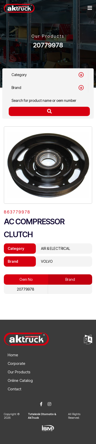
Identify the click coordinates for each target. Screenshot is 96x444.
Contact (14, 389)
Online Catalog (20, 380)
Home (13, 354)
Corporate (16, 363)
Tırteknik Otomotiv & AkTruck (42, 416)
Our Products (19, 371)
